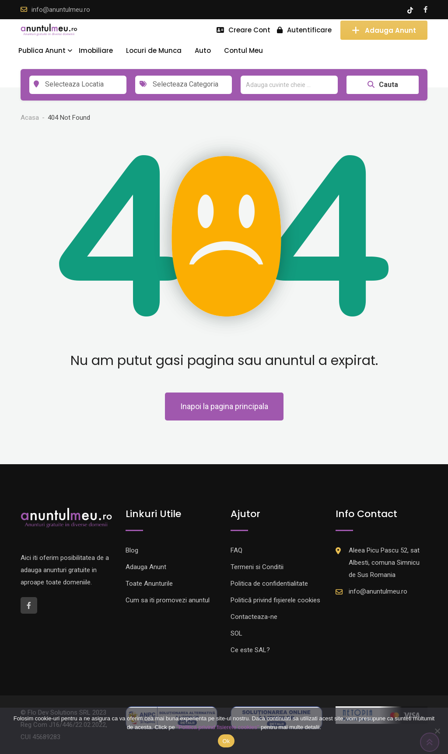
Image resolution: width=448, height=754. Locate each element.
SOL (236, 633)
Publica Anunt (42, 50)
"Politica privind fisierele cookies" (217, 727)
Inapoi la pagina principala (224, 406)
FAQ (236, 550)
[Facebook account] (425, 10)
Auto (203, 50)
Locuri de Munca (154, 50)
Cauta (383, 84)
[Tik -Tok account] (411, 10)
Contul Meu (243, 50)
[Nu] (437, 730)
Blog (132, 550)
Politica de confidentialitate (269, 583)
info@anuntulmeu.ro (61, 10)
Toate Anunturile (149, 583)
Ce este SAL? (250, 650)
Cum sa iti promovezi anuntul (168, 600)
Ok (226, 741)
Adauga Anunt (384, 30)
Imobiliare (96, 50)
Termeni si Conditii (257, 567)
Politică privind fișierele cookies (275, 600)
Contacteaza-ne (254, 617)
